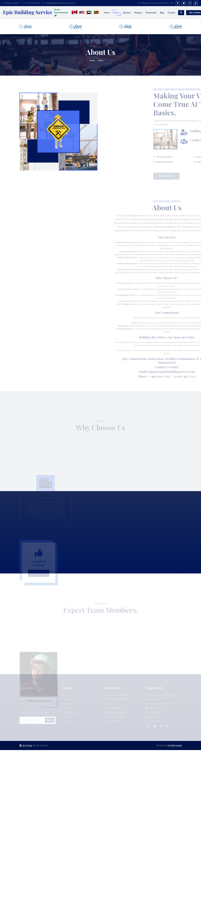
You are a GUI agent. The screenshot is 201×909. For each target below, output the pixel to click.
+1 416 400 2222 (31, 3)
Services (127, 12)
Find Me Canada (175, 745)
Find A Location (11, 3)
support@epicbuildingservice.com (59, 3)
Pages (100, 60)
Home (107, 12)
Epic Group (26, 745)
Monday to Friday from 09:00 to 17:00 (156, 3)
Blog (162, 12)
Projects (138, 12)
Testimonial (151, 12)
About (116, 12)
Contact (171, 12)
